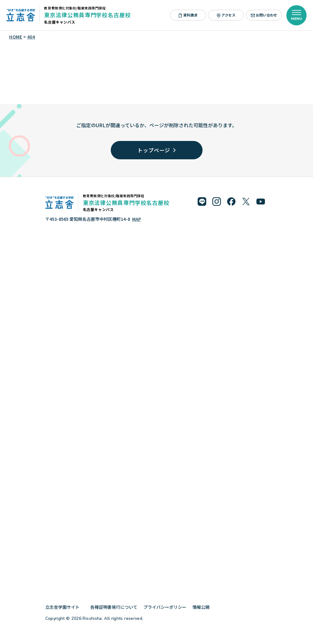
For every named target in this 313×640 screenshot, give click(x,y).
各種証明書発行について (113, 607)
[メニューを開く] (296, 15)
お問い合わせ (264, 15)
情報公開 (203, 607)
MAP (136, 219)
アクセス (226, 15)
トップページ (156, 150)
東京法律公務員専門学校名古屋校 (87, 15)
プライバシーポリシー (164, 607)
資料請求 (188, 15)
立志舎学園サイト (64, 607)
